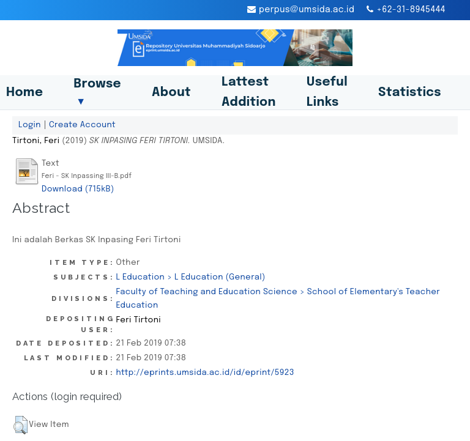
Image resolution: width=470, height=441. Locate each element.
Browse (97, 92)
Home (24, 92)
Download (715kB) (78, 189)
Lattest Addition (249, 92)
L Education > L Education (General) (190, 277)
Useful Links (327, 92)
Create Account (82, 124)
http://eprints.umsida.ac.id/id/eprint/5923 (205, 372)
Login (29, 124)
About (171, 92)
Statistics (409, 92)
